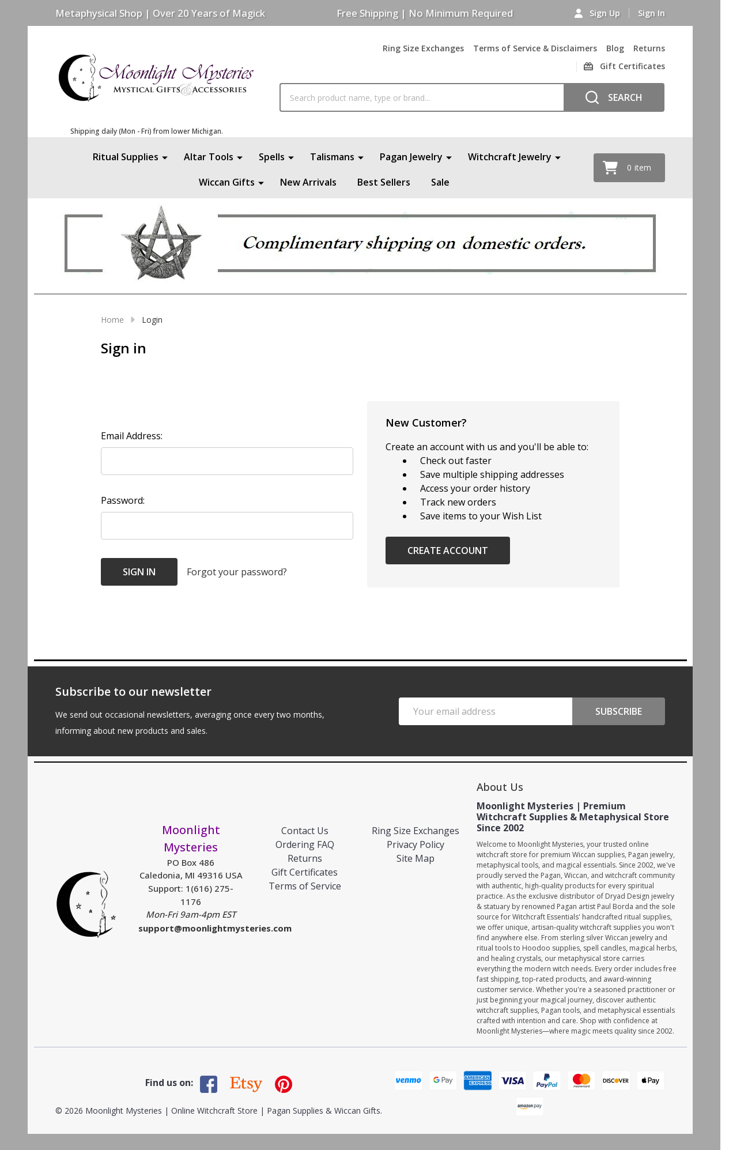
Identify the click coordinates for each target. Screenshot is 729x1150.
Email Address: (132, 435)
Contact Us (304, 830)
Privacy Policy (415, 844)
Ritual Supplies (125, 156)
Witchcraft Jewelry (510, 156)
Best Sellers (383, 182)
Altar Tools (208, 156)
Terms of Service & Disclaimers (535, 48)
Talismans (332, 156)
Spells (272, 156)
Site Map (415, 858)
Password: (123, 500)
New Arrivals (308, 182)
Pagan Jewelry (411, 156)
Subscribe (618, 711)
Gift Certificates (304, 872)
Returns (649, 48)
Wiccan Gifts (227, 182)
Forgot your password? (237, 571)
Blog (615, 48)
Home (112, 319)
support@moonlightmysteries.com (215, 928)
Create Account (447, 550)
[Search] (614, 97)
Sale (440, 182)
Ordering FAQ (304, 844)
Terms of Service (305, 886)
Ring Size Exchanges (423, 48)
